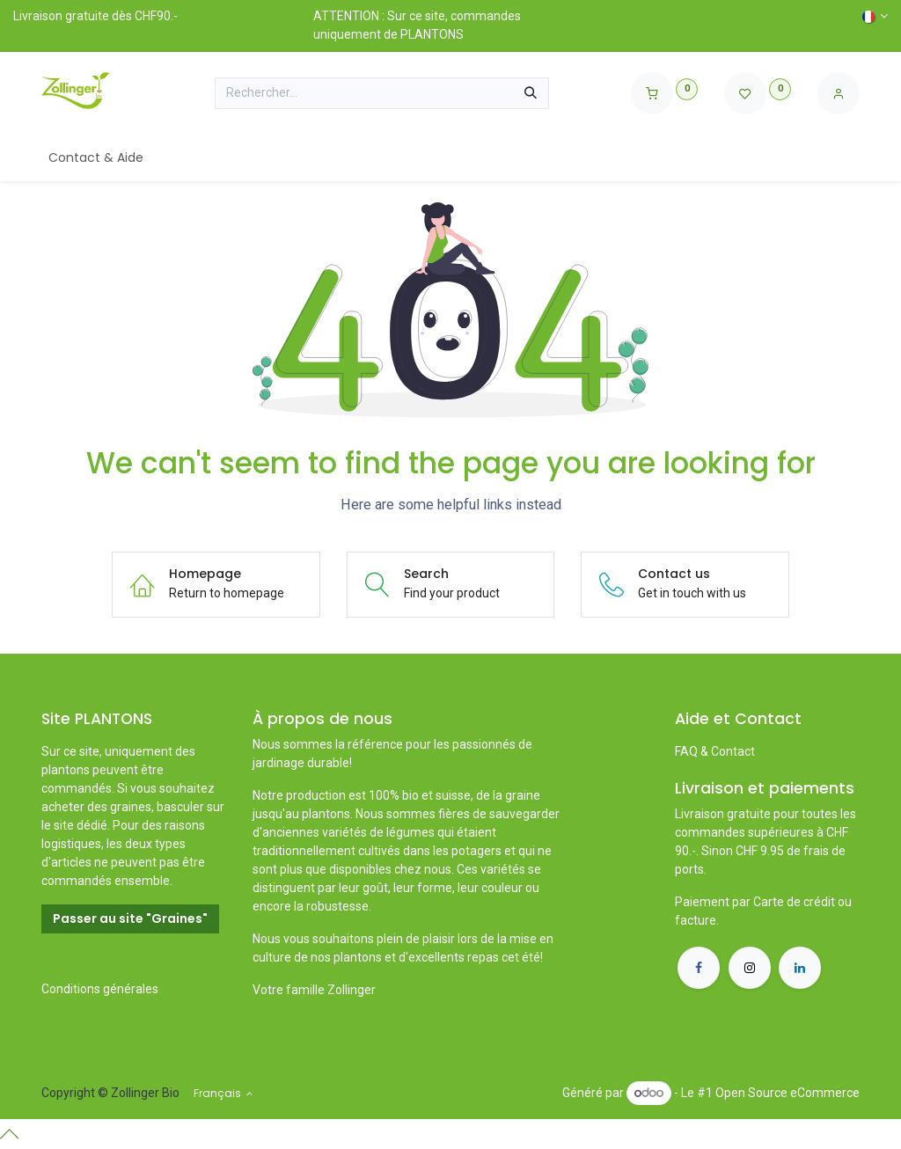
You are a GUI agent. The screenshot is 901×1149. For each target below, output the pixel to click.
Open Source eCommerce (787, 1093)
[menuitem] (95, 158)
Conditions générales (99, 989)
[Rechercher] (530, 93)
